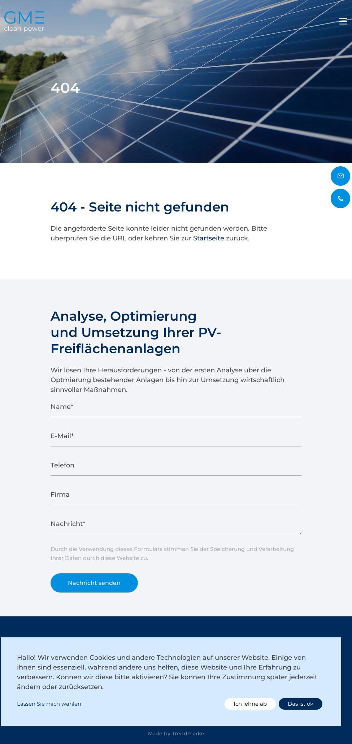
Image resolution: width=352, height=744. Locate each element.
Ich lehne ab (250, 703)
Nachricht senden (94, 585)
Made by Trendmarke (176, 733)
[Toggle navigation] (343, 21)
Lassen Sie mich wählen (49, 703)
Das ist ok (300, 703)
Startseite (208, 238)
